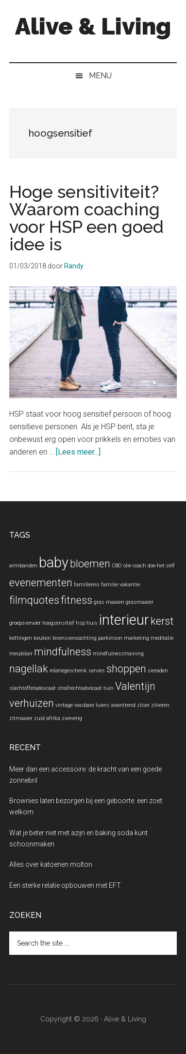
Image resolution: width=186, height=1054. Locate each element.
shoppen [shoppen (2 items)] (126, 669)
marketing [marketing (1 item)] (136, 638)
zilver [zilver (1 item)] (143, 705)
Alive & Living (93, 26)
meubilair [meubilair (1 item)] (21, 653)
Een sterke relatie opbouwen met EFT (65, 885)
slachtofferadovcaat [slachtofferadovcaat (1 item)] (32, 688)
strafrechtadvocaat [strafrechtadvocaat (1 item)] (79, 688)
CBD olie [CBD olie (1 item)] (121, 565)
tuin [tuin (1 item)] (108, 688)
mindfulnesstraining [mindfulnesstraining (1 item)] (118, 653)
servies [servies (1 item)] (96, 671)
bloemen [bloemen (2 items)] (90, 564)
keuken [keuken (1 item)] (42, 638)
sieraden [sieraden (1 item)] (158, 671)
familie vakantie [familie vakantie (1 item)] (120, 584)
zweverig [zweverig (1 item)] (72, 718)
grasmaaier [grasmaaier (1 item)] (139, 602)
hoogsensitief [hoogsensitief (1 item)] (58, 623)
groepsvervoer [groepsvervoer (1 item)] (25, 623)
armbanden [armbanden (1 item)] (23, 565)
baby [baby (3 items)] (53, 562)
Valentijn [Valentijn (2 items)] (135, 686)
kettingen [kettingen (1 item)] (20, 638)
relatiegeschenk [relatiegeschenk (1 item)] (68, 671)
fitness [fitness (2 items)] (76, 600)
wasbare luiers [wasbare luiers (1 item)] (91, 705)
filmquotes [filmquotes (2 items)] (34, 600)
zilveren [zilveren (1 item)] (160, 705)
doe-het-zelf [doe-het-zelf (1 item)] (161, 565)
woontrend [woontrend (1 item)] (123, 705)
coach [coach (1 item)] (139, 565)
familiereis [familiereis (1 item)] (87, 584)
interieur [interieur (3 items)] (124, 620)
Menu (100, 75)
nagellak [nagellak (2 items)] (28, 669)
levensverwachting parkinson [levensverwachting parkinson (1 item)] (87, 638)
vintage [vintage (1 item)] (64, 705)
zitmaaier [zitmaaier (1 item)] (21, 718)
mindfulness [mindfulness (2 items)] (62, 652)
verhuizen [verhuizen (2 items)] (31, 703)
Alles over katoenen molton (50, 864)
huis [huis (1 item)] (92, 623)
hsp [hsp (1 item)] (80, 623)
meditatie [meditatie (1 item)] (162, 638)
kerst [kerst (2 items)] (162, 621)
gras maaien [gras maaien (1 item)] (109, 602)
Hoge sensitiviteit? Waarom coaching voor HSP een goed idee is (86, 217)
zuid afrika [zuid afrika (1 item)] (47, 718)
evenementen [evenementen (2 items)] (40, 583)
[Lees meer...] (78, 452)
